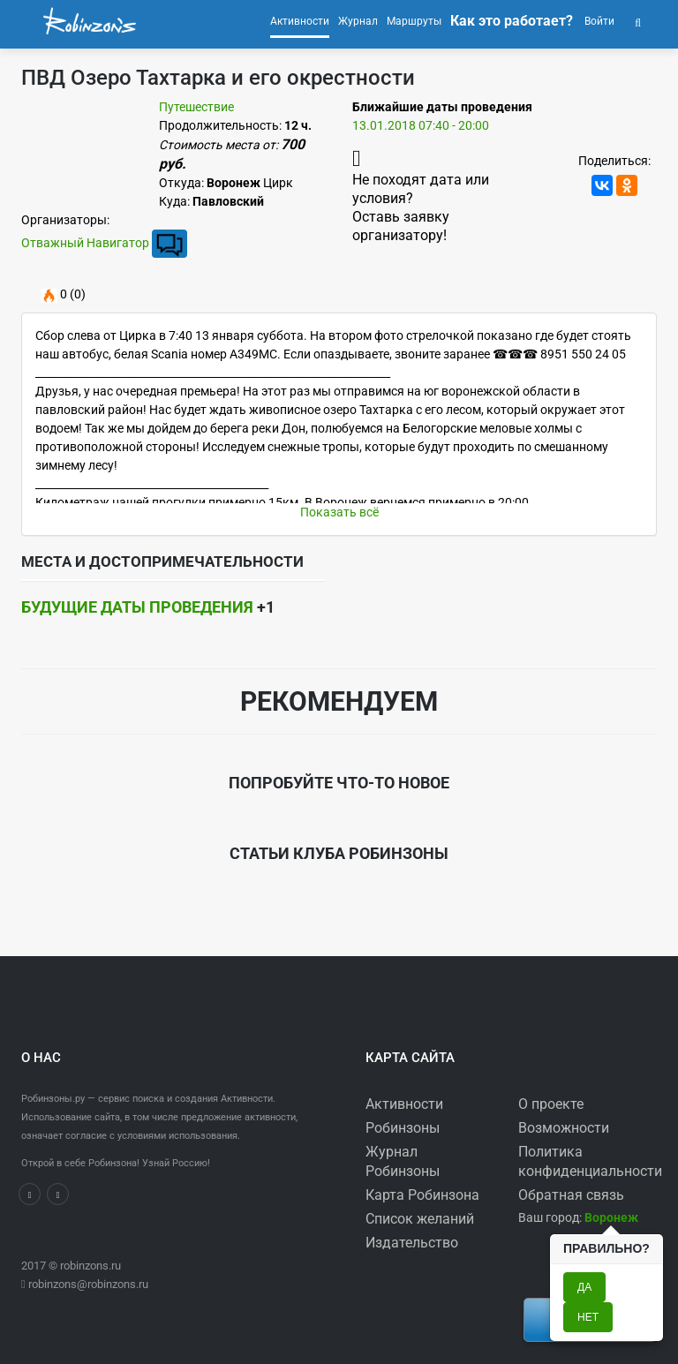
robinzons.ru (90, 1265)
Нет (588, 1317)
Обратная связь (571, 1195)
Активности (404, 1104)
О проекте (551, 1104)
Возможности (563, 1127)
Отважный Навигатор (85, 243)
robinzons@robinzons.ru (88, 1284)
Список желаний (419, 1218)
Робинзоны (402, 1127)
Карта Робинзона (422, 1195)
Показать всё (339, 512)
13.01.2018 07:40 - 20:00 (420, 125)
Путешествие (196, 107)
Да (584, 1287)
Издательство (411, 1242)
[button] (637, 21)
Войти (598, 21)
